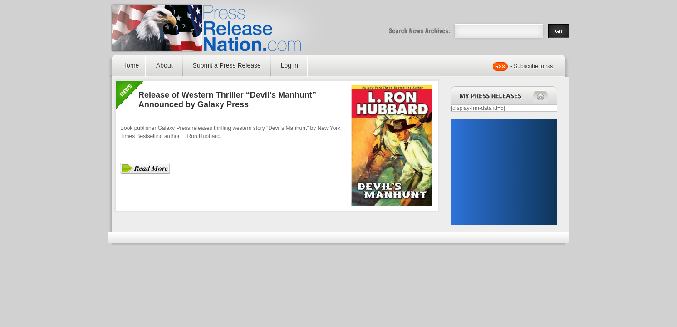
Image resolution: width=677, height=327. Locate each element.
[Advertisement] (503, 171)
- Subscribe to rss (531, 66)
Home (130, 65)
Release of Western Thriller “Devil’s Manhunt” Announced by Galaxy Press (227, 99)
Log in (289, 65)
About (164, 65)
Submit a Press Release (227, 65)
